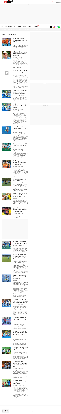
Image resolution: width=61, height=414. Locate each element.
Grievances (57, 411)
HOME (2, 26)
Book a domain (24, 406)
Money (25, 2)
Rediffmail (20, 2)
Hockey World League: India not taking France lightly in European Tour (20, 256)
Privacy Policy (33, 411)
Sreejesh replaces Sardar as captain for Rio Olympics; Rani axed (20, 195)
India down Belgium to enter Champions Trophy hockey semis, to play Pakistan (20, 333)
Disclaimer (27, 411)
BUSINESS (10, 26)
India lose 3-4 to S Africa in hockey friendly (20, 71)
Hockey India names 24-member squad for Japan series (20, 145)
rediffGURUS (44, 2)
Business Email (38, 2)
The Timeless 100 (44, 406)
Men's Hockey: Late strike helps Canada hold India (20, 348)
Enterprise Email (31, 2)
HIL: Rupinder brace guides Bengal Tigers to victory (20, 40)
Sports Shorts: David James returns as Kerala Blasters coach (20, 209)
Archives (38, 29)
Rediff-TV (50, 2)
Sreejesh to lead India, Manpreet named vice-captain (19, 105)
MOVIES (15, 26)
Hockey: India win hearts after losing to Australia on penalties (20, 276)
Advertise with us (20, 411)
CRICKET (20, 26)
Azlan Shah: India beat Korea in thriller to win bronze (19, 319)
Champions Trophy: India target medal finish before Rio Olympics (20, 92)
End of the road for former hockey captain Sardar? (19, 128)
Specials (33, 29)
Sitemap (38, 411)
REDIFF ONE (36, 26)
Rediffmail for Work (16, 406)
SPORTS (24, 26)
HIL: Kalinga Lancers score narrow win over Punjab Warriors (19, 162)
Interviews (26, 29)
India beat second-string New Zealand (20, 179)
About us (46, 411)
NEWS (6, 26)
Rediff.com (14, 411)
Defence (10, 29)
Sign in (60, 0)
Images (15, 29)
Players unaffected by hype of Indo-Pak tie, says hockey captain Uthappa (20, 301)
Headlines (3, 29)
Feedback (42, 411)
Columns (20, 29)
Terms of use (51, 411)
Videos (38, 406)
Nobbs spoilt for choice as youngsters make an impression (20, 53)
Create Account (58, 2)
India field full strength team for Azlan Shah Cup (20, 242)
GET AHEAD (30, 26)
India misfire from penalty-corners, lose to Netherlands (20, 381)
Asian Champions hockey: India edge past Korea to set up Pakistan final (20, 364)
